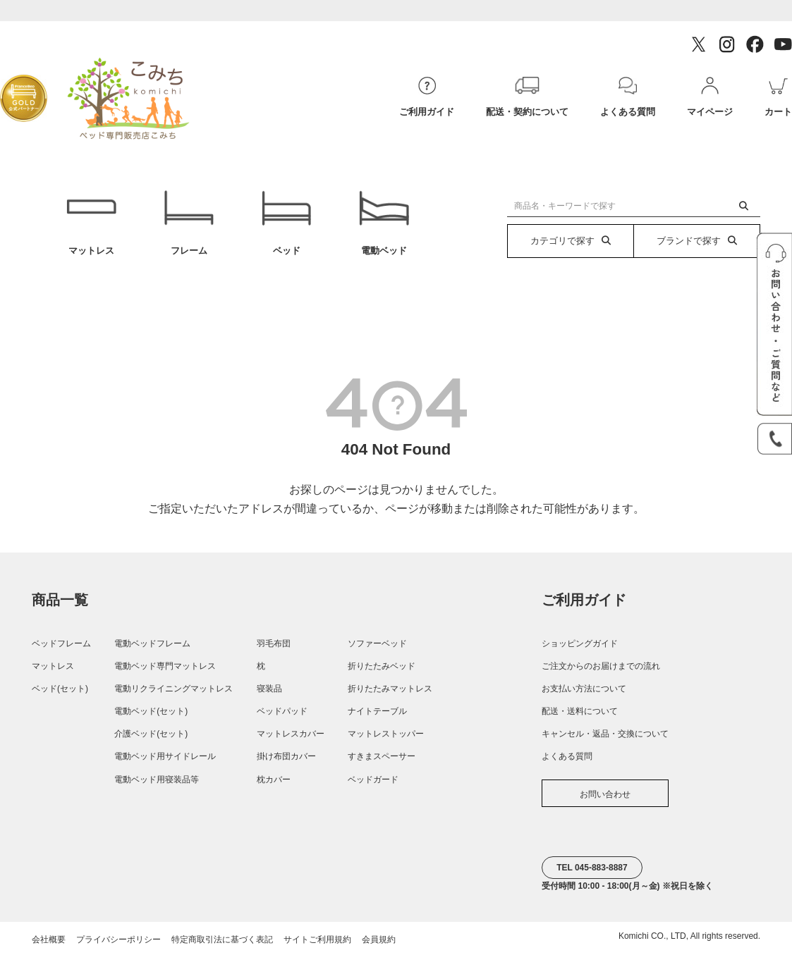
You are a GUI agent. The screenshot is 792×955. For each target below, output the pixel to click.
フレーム (189, 223)
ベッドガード (373, 779)
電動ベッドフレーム (152, 643)
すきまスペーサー (381, 756)
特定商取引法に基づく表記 (222, 939)
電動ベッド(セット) (151, 711)
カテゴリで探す (570, 240)
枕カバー (274, 779)
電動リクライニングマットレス (173, 689)
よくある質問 (567, 756)
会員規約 (379, 939)
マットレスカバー (290, 734)
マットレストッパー (386, 734)
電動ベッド (383, 223)
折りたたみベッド (381, 666)
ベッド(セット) (60, 689)
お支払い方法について (584, 689)
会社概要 (49, 939)
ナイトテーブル (377, 711)
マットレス (91, 223)
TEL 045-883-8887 (592, 868)
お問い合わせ (605, 794)
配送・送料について (580, 711)
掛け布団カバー (286, 756)
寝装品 (269, 689)
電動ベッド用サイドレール (165, 756)
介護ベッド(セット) (151, 734)
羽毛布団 (274, 643)
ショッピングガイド (580, 643)
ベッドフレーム (61, 643)
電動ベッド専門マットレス (165, 666)
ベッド (286, 223)
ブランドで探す (697, 240)
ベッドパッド (282, 711)
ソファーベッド (377, 643)
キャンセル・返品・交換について (605, 734)
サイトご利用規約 (317, 939)
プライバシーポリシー (118, 939)
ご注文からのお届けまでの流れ (601, 666)
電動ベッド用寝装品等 (156, 779)
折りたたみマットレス (390, 689)
